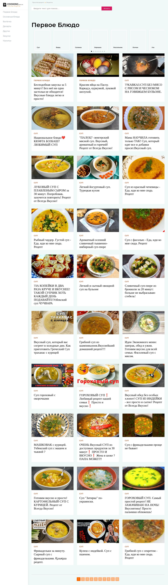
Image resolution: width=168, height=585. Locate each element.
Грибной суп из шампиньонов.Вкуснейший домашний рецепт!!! (97, 345)
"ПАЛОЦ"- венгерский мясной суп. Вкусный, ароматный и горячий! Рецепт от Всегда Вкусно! (96, 143)
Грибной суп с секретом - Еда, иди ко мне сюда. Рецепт (141, 554)
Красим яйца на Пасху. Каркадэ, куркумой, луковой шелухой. (97, 88)
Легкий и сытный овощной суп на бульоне (96, 287)
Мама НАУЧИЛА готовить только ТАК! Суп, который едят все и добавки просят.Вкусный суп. (142, 143)
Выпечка (7, 21)
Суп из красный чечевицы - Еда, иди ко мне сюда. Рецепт (142, 190)
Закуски (6, 36)
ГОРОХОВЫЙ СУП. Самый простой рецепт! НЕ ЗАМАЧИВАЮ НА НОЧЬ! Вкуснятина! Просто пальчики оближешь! (143, 505)
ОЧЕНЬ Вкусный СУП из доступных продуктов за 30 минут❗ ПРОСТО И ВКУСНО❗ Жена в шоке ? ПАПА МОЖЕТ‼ (97, 452)
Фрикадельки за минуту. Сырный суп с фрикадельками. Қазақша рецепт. (50, 556)
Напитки (7, 41)
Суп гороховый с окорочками (44, 396)
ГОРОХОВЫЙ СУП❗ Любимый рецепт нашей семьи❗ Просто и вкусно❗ (95, 400)
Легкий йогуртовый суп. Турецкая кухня (95, 188)
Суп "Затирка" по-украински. (91, 499)
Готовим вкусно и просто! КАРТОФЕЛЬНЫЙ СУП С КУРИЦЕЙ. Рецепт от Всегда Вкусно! (51, 503)
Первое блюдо (42, 80)
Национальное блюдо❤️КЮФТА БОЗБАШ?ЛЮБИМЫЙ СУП (49, 141)
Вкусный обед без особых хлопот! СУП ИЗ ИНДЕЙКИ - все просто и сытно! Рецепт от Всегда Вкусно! (143, 400)
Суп (127, 80)
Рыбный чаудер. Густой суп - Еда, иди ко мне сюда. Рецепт (52, 243)
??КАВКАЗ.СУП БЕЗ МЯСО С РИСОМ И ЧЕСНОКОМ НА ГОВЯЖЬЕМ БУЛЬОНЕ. (143, 88)
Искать (107, 8)
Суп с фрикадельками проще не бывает (143, 446)
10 (117, 579)
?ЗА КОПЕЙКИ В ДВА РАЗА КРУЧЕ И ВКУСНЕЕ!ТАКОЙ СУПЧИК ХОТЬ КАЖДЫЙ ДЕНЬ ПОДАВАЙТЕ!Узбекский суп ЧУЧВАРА (52, 294)
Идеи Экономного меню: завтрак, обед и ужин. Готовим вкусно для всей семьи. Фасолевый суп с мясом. (141, 349)
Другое (6, 31)
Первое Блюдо (10, 12)
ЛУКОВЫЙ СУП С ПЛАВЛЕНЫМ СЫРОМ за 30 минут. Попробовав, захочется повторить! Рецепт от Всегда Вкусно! (52, 194)
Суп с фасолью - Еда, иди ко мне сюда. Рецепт (143, 241)
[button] (91, 51)
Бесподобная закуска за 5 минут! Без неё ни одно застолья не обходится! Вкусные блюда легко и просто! (50, 91)
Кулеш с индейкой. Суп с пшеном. (95, 552)
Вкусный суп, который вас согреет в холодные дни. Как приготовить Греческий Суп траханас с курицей (52, 347)
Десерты (7, 26)
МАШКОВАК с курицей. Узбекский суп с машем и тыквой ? (50, 448)
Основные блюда (11, 17)
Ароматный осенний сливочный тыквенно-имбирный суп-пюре (93, 243)
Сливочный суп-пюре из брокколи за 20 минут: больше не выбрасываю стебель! (140, 291)
